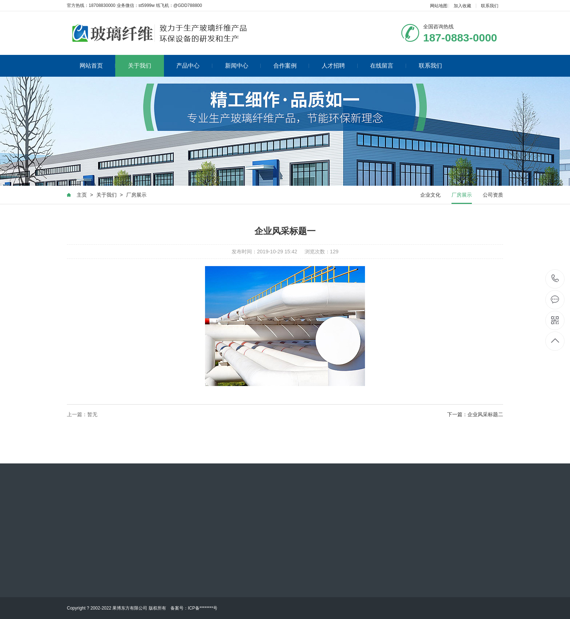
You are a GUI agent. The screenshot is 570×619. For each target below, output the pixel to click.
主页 (81, 196)
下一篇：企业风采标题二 (475, 416)
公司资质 (493, 196)
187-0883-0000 (555, 279)
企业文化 (431, 196)
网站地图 (438, 5)
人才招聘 (340, 65)
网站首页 (98, 65)
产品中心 (194, 65)
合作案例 (291, 65)
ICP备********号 (202, 608)
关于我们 (139, 65)
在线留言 (388, 65)
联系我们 (489, 5)
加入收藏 (462, 5)
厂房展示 (136, 196)
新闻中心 (243, 65)
